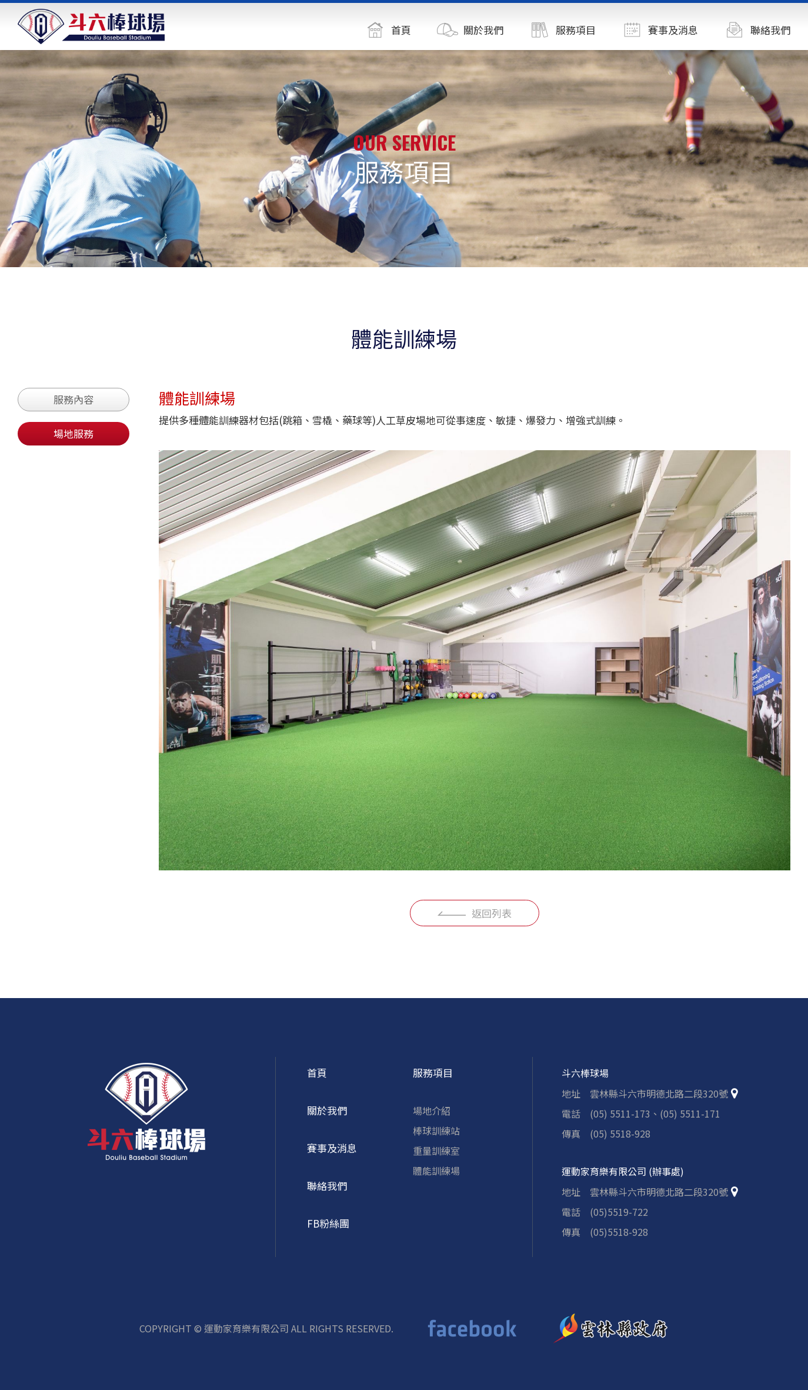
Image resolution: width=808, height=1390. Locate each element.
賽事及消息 (332, 1155)
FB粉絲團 (328, 1230)
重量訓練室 (436, 1157)
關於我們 (327, 1117)
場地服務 (74, 433)
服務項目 (433, 1079)
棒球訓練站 (436, 1137)
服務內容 (74, 399)
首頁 (317, 1079)
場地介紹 (431, 1117)
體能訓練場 (436, 1177)
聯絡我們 (327, 1192)
